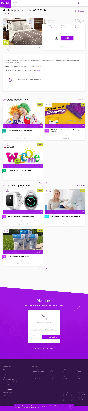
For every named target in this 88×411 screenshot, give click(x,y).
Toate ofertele (81, 100)
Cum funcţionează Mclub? (9, 379)
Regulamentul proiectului (9, 377)
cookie (36, 407)
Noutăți (5, 374)
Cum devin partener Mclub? (10, 382)
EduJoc (5, 400)
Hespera (5, 397)
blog (38, 70)
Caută (15, 3)
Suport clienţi (6, 384)
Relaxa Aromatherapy (23, 264)
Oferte (4, 369)
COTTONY (6, 14)
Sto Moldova (65, 138)
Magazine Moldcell (23, 224)
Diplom (23, 178)
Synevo (65, 224)
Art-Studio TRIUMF (22, 138)
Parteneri (5, 372)
